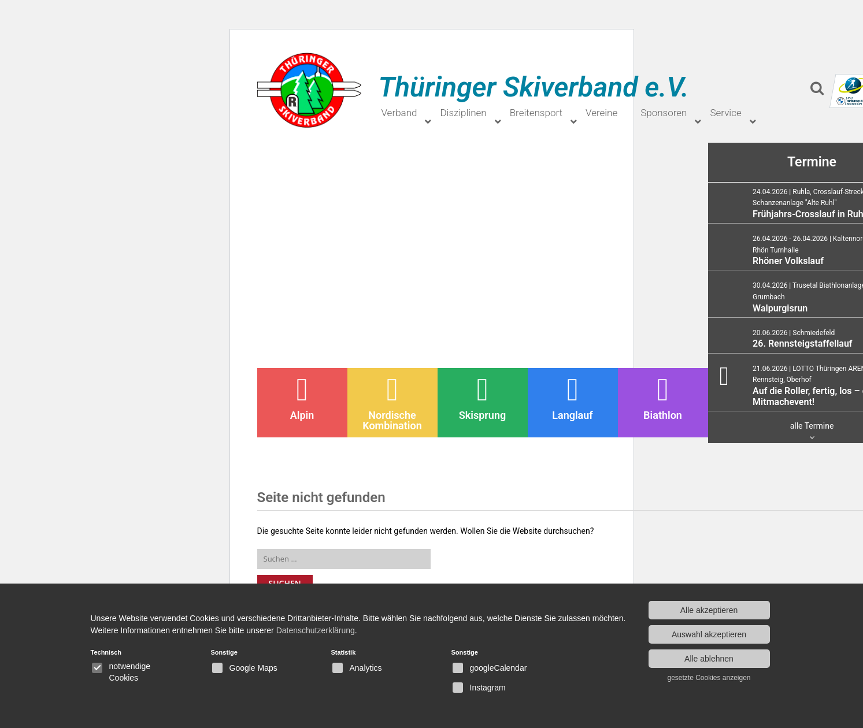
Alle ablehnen (709, 658)
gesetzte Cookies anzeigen (708, 678)
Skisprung (482, 397)
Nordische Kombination (391, 403)
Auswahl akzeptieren (709, 634)
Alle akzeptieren (709, 610)
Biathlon (662, 397)
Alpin (302, 397)
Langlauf (572, 397)
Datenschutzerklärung (315, 630)
